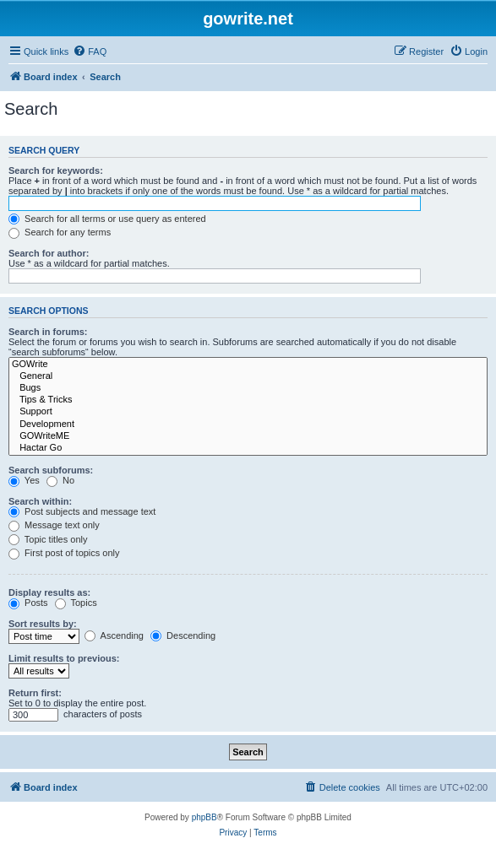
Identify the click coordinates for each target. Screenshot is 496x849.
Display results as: (49, 592)
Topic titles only (47, 539)
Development (248, 424)
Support (248, 412)
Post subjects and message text (81, 511)
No (60, 480)
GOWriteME (248, 436)
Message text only (54, 525)
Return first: (35, 693)
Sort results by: (42, 624)
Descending (182, 635)
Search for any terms (59, 232)
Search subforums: (50, 470)
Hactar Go (248, 448)
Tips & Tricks (248, 400)
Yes (24, 480)
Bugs (248, 388)
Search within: (40, 501)
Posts (28, 603)
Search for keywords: (55, 170)
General (248, 376)
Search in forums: (48, 332)
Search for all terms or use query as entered (107, 219)
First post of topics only (64, 553)
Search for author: (48, 253)
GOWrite (248, 364)
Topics (76, 603)
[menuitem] (89, 51)
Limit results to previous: (63, 658)
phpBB (204, 817)
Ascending (114, 635)
